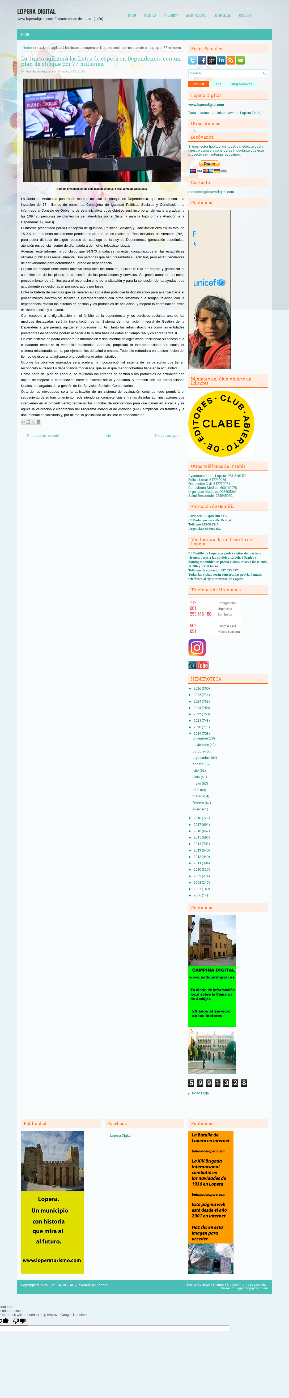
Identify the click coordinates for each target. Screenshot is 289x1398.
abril (196, 790)
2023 (198, 708)
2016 (198, 831)
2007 (198, 889)
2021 (198, 720)
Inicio (132, 15)
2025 (198, 695)
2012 (198, 857)
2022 (198, 714)
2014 (198, 844)
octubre (199, 751)
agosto (199, 764)
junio (197, 777)
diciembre (201, 738)
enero (197, 809)
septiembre (202, 758)
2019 (198, 734)
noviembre (201, 745)
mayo (197, 783)
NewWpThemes (213, 1284)
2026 (198, 688)
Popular (199, 84)
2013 (198, 850)
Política (150, 15)
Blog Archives (241, 84)
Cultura (245, 15)
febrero (199, 803)
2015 (198, 837)
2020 (198, 727)
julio (196, 770)
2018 (198, 818)
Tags (217, 84)
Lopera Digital (120, 1136)
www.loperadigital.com (42, 71)
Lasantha (260, 1284)
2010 (198, 869)
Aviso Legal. (222, 15)
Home (27, 48)
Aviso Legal (201, 1093)
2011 (198, 863)
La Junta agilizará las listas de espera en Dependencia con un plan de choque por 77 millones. (101, 61)
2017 (198, 825)
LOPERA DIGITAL (36, 11)
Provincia (171, 15)
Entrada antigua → (169, 436)
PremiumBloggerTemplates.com (244, 1288)
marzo (198, 796)
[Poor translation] (19, 1321)
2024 (198, 701)
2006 (198, 895)
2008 (198, 882)
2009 (198, 876)
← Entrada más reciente (41, 436)
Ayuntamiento (196, 15)
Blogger (101, 1285)
